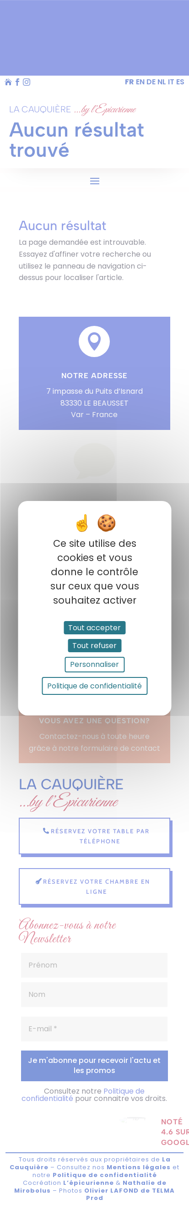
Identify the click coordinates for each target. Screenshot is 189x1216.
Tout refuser (94, 645)
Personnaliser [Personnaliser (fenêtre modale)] (94, 664)
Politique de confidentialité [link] (94, 686)
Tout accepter (94, 627)
